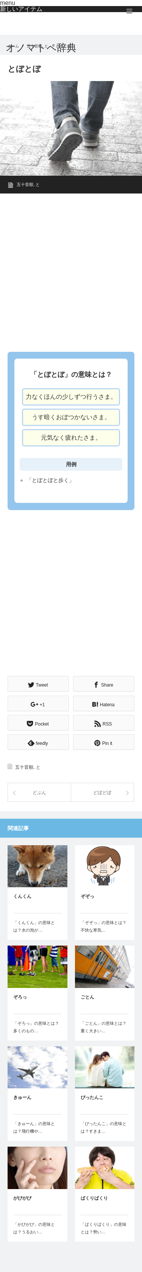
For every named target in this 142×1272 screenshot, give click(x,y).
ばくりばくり (94, 1198)
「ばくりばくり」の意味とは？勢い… (103, 1228)
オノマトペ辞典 (41, 48)
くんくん (22, 896)
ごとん (87, 997)
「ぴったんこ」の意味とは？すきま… (103, 1127)
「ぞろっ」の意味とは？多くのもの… (36, 1027)
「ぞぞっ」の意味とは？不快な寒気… (103, 926)
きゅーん (22, 1097)
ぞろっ (20, 997)
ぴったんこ (92, 1097)
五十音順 (25, 184)
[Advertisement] (71, 270)
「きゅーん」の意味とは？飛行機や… (34, 1127)
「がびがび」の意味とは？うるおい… (34, 1228)
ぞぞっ (87, 896)
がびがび (22, 1198)
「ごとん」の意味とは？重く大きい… (103, 1027)
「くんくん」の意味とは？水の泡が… (34, 926)
